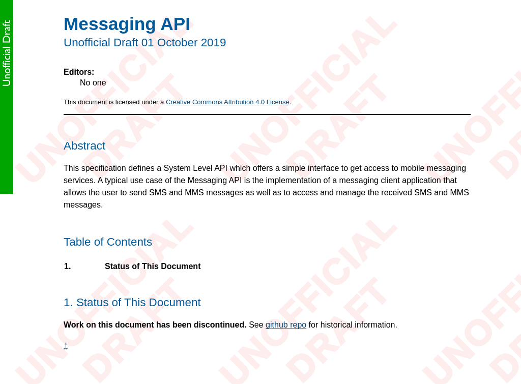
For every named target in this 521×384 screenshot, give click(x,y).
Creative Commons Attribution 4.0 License (228, 102)
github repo (286, 324)
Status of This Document (152, 266)
